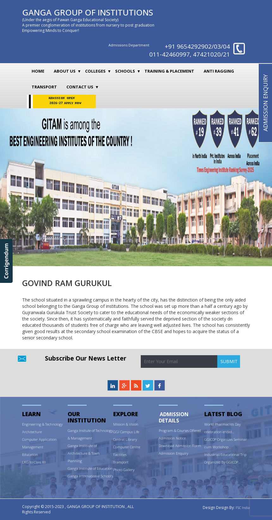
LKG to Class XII (34, 462)
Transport (44, 87)
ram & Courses (178, 430)
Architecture (32, 431)
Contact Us (79, 87)
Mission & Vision (125, 424)
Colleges (95, 71)
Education (30, 454)
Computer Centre (126, 447)
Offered (195, 430)
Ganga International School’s (90, 476)
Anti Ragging (219, 71)
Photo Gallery (123, 469)
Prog (162, 430)
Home (38, 71)
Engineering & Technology (42, 424)
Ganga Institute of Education (90, 468)
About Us (65, 71)
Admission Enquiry (173, 453)
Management (32, 447)
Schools (125, 71)
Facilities (120, 454)
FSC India (243, 507)
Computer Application (39, 439)
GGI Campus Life (126, 431)
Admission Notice (172, 438)
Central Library (125, 439)
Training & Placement (169, 71)
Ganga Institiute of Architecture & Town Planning (84, 453)
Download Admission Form (180, 445)
